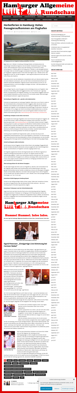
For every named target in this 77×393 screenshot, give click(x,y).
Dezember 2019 (55, 265)
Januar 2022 (54, 202)
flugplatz (37, 360)
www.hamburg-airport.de (21, 122)
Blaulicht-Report (17, 16)
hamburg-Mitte (24, 363)
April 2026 (53, 73)
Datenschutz (41, 16)
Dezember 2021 (55, 204)
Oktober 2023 (54, 149)
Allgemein (35, 31)
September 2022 (55, 181)
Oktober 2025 (54, 88)
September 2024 (55, 121)
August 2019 (54, 275)
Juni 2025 (53, 98)
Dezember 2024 (55, 113)
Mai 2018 (53, 312)
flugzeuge (7, 363)
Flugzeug (45, 360)
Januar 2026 (54, 81)
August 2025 (54, 93)
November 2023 (55, 146)
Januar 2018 (54, 322)
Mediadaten (30, 19)
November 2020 (55, 237)
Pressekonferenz (18, 374)
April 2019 (53, 285)
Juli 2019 (53, 277)
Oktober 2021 (54, 209)
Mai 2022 (53, 191)
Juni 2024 (53, 129)
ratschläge (8, 377)
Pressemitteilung (40, 374)
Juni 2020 (53, 249)
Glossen (70, 16)
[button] (74, 379)
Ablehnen (56, 388)
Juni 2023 (53, 159)
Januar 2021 (54, 232)
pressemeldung (29, 374)
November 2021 (55, 207)
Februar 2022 (54, 199)
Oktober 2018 (54, 300)
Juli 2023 (53, 156)
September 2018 (55, 302)
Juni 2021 (53, 219)
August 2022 (54, 184)
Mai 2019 (53, 282)
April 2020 (53, 254)
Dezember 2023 (55, 144)
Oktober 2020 (54, 239)
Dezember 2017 (55, 325)
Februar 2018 (54, 320)
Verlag (55, 19)
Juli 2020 (53, 247)
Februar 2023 (54, 169)
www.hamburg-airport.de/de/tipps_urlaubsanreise (34, 112)
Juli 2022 (53, 186)
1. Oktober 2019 (9, 31)
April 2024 (53, 134)
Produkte (37, 19)
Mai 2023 (53, 161)
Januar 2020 (54, 262)
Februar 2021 (54, 229)
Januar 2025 (54, 111)
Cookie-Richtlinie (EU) (29, 16)
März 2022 (53, 197)
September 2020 (55, 242)
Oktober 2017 (54, 330)
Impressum (5, 19)
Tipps (22, 377)
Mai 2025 (53, 101)
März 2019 (53, 287)
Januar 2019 (54, 292)
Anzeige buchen (7, 16)
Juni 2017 (53, 340)
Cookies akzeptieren (46, 388)
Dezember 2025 (55, 83)
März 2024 (53, 136)
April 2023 (53, 164)
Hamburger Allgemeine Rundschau (14, 366)
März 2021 (53, 227)
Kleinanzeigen (14, 19)
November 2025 (55, 86)
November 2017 (55, 328)
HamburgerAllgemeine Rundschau (13, 371)
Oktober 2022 (54, 179)
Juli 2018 (53, 307)
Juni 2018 (53, 310)
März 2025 (53, 106)
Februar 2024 (54, 139)
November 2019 (55, 267)
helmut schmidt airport (40, 371)
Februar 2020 (54, 259)
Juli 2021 (53, 217)
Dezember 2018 (55, 295)
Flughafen (22, 360)
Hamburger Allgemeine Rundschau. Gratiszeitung (17, 369)
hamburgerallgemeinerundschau (22, 31)
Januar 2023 (54, 171)
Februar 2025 (54, 108)
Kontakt (22, 19)
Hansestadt (28, 371)
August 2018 (54, 305)
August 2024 (54, 124)
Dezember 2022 (55, 174)
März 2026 (53, 76)
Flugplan (30, 360)
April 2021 (53, 224)
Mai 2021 (53, 222)
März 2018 (53, 317)
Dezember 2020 (55, 234)
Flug (15, 360)
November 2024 (55, 116)
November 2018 (55, 297)
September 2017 (55, 332)
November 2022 (55, 176)
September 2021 (55, 212)
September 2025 (55, 91)
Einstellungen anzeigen (68, 388)
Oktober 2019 (54, 270)
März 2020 (53, 257)
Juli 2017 (53, 338)
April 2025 (53, 103)
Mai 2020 (53, 252)
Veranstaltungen (47, 19)
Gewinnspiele (62, 16)
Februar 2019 (54, 290)
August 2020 (54, 244)
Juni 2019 (53, 280)
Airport (10, 360)
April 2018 (53, 315)
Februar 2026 (54, 78)
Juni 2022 (53, 189)
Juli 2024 (53, 126)
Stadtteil (15, 377)
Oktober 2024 (54, 118)
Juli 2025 (53, 96)
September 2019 (55, 272)
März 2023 (53, 166)
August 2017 (54, 335)
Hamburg (15, 363)
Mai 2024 (53, 131)
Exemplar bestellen (51, 16)
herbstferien (8, 374)
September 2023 (55, 151)
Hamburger (33, 363)
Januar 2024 (54, 141)
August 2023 (54, 154)
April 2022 (53, 194)
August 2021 (54, 214)
